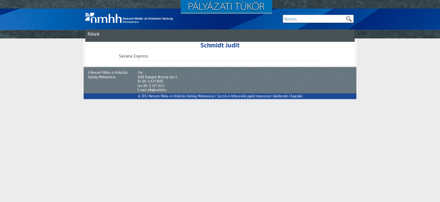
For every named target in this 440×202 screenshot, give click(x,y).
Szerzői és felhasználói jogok (235, 96)
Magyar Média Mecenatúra (131, 18)
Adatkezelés (280, 96)
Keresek (349, 19)
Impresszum (263, 96)
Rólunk (94, 34)
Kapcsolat (296, 96)
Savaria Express (133, 56)
